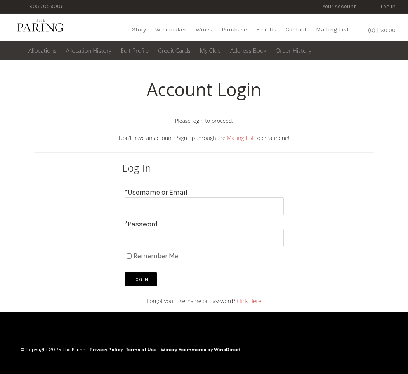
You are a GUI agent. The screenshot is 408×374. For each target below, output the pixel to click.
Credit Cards (174, 50)
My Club (210, 50)
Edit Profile (135, 50)
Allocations (42, 50)
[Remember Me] (129, 256)
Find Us (266, 29)
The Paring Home (40, 27)
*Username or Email (156, 192)
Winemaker (170, 29)
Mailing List (332, 29)
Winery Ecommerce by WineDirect (200, 349)
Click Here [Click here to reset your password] (249, 301)
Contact (296, 29)
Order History (293, 50)
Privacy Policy (106, 349)
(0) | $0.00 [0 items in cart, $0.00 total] (381, 30)
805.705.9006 (46, 6)
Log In (388, 6)
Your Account (339, 6)
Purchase (234, 29)
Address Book (248, 50)
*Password (141, 224)
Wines (204, 29)
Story (139, 29)
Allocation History (88, 50)
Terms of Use (141, 349)
